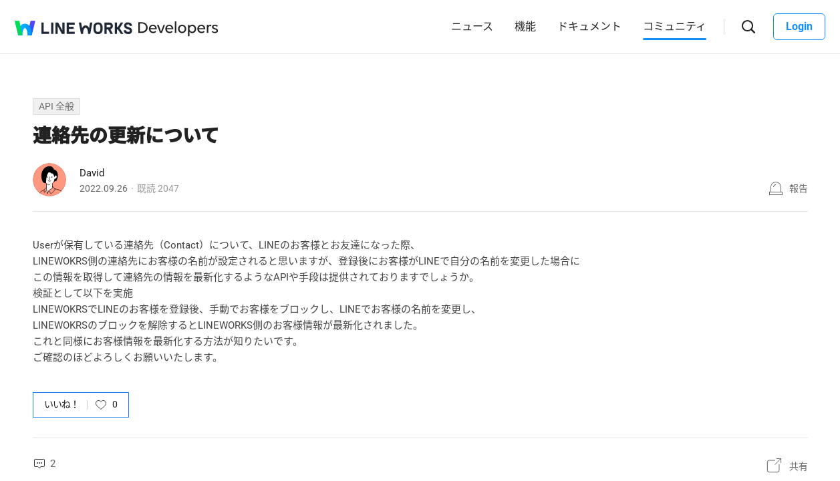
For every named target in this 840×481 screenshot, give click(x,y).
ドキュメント (589, 26)
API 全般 (56, 106)
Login (799, 26)
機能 (525, 26)
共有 (798, 466)
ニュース (472, 26)
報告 (798, 188)
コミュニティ (674, 26)
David (92, 173)
